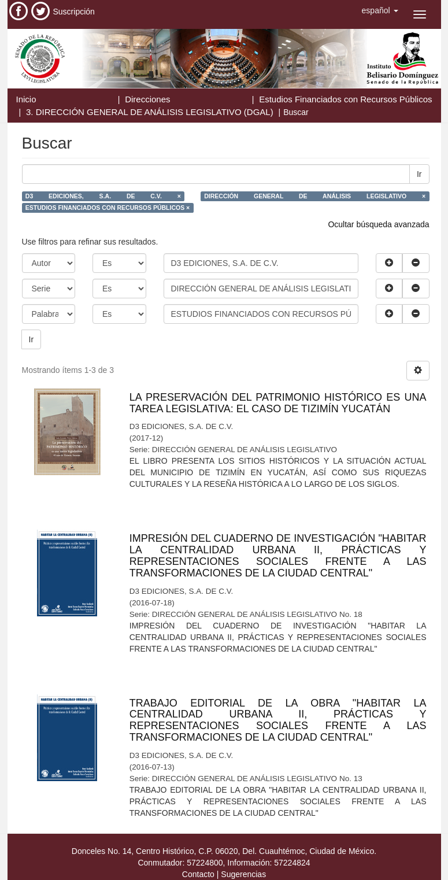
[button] (380, 10)
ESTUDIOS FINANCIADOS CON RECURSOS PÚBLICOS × (107, 207)
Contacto (198, 874)
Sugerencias (243, 874)
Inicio (26, 99)
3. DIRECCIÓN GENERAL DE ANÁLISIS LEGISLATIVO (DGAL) (149, 112)
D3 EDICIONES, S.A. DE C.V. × (103, 196)
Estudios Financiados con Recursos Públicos (345, 99)
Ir (419, 174)
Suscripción (74, 11)
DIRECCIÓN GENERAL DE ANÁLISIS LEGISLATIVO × (314, 196)
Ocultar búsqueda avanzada (378, 224)
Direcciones (147, 99)
